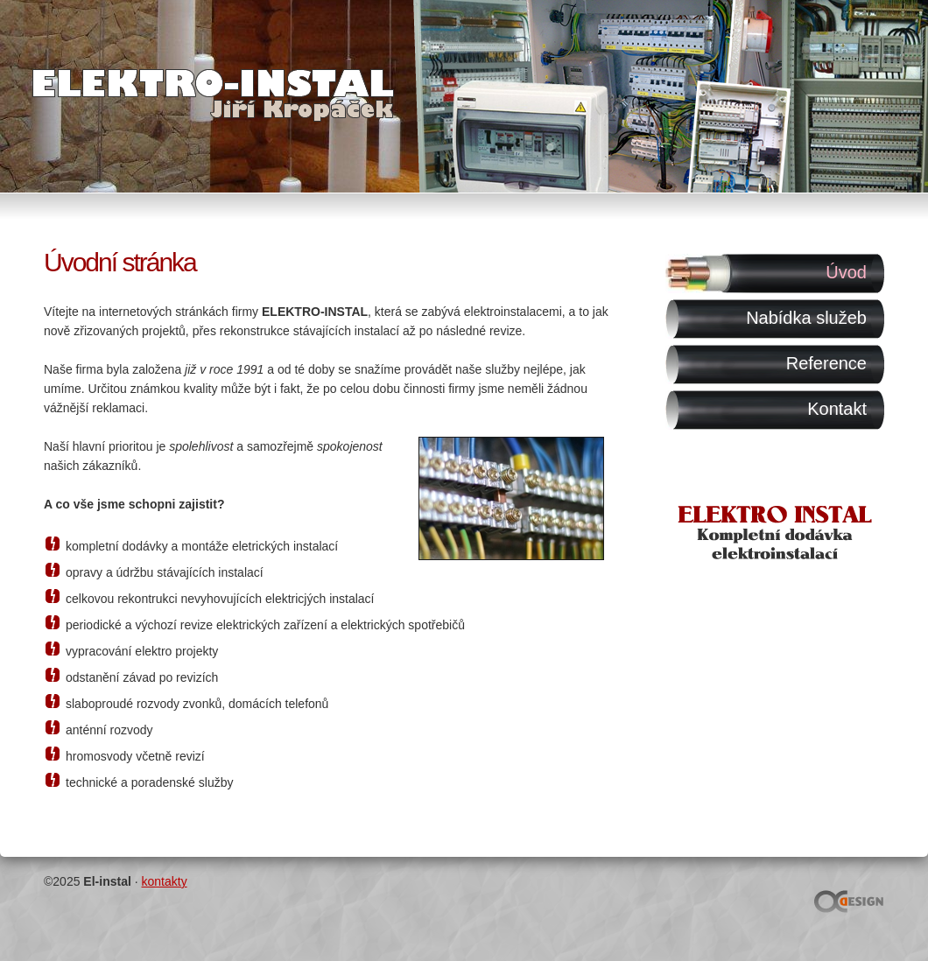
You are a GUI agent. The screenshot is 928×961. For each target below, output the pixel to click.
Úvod (846, 272)
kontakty (164, 881)
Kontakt (837, 408)
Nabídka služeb (806, 317)
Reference (826, 363)
